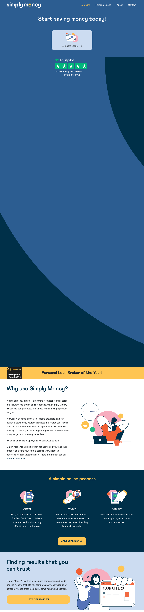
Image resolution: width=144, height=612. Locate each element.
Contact (132, 5)
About (120, 5)
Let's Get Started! (38, 599)
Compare (85, 5)
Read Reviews (72, 75)
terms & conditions (16, 458)
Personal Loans (103, 5)
